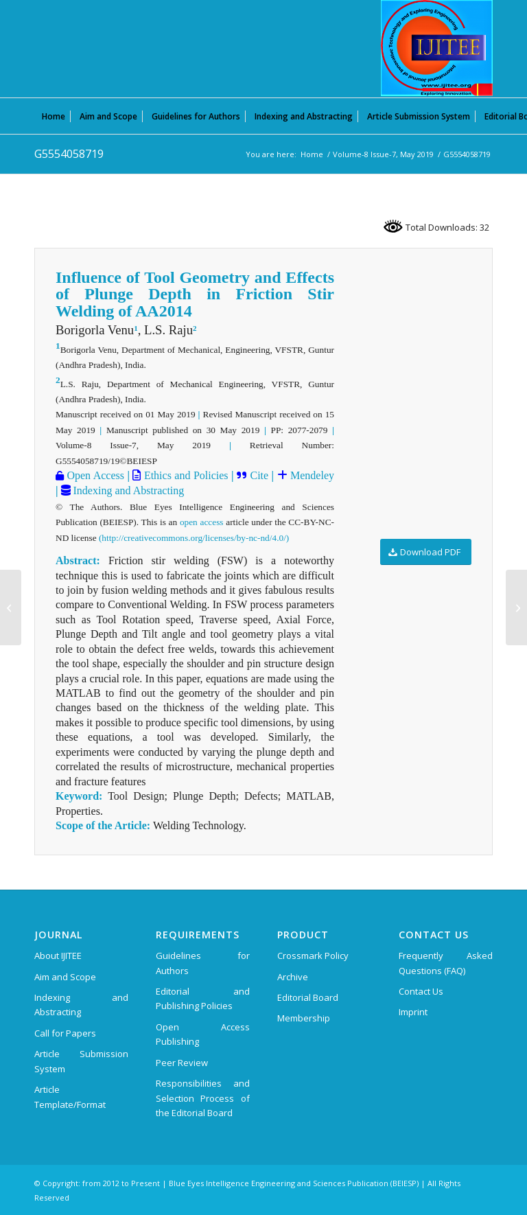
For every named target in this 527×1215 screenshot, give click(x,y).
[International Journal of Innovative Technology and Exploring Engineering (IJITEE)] (437, 48)
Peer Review (182, 1062)
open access (202, 522)
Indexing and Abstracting (128, 490)
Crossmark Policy (313, 955)
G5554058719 (69, 153)
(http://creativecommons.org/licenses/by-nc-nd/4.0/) (194, 538)
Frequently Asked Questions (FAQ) (446, 962)
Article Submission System (81, 1061)
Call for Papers (65, 1033)
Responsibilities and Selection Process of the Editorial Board (203, 1098)
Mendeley (311, 475)
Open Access (94, 475)
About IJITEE (58, 955)
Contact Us (421, 991)
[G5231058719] (10, 607)
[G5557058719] (516, 607)
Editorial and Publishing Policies (203, 998)
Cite (259, 475)
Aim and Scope (65, 977)
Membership (303, 1018)
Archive (292, 977)
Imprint (413, 1012)
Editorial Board (307, 997)
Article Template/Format (70, 1096)
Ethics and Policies (184, 475)
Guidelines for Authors (203, 962)
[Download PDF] (425, 552)
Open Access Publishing (203, 1034)
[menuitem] (53, 116)
